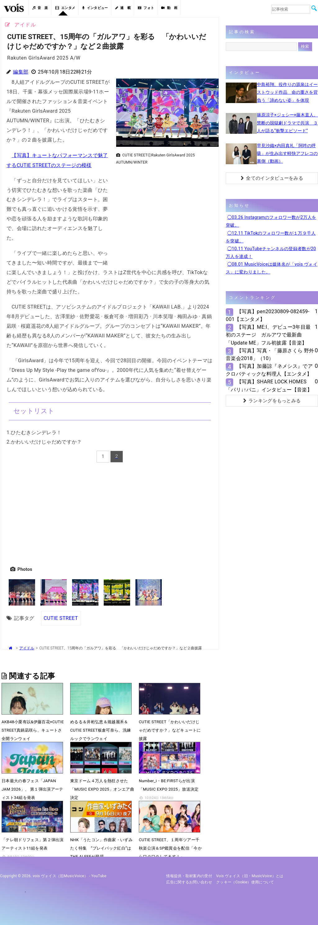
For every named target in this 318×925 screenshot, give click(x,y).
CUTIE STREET (61, 617)
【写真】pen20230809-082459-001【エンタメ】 (267, 315)
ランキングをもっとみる (272, 401)
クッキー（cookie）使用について (245, 881)
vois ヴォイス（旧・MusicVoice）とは (250, 875)
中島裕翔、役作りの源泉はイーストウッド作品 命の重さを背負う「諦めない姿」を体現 (287, 92)
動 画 (169, 8)
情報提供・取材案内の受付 (189, 875)
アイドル (26, 647)
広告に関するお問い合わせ (189, 881)
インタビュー (95, 8)
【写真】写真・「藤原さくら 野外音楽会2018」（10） (270, 354)
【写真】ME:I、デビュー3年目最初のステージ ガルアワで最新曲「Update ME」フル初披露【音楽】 (268, 334)
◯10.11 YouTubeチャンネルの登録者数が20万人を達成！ (271, 252)
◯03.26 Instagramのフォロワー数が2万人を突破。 (271, 221)
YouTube (99, 875)
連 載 (123, 8)
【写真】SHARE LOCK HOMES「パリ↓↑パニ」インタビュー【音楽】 (269, 385)
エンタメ (65, 8)
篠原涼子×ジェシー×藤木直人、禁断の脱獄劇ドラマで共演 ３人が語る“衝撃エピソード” (287, 122)
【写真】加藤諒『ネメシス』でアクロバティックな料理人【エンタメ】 (269, 370)
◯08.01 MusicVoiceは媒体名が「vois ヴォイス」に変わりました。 (271, 268)
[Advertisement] (165, 211)
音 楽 (40, 8)
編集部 (20, 72)
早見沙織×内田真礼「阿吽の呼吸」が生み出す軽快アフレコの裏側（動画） (287, 153)
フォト (146, 8)
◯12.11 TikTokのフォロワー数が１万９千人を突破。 (271, 237)
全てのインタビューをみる (272, 178)
